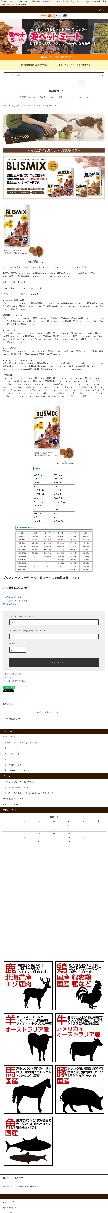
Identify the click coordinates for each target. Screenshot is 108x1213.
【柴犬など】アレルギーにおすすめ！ (19, 782)
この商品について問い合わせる (16, 601)
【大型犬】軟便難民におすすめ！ (17, 788)
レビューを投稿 (62, 712)
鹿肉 (60, 97)
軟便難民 (23, 97)
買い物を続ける (9, 604)
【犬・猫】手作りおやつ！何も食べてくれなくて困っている (28, 793)
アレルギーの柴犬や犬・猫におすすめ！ (71, 65)
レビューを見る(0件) (45, 712)
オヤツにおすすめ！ (11, 804)
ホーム (5, 106)
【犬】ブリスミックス (19, 106)
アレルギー (33, 97)
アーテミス (69, 97)
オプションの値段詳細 (12, 674)
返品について (8, 677)
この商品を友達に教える (13, 597)
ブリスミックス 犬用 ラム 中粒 (44, 106)
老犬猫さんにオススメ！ (13, 799)
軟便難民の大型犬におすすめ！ (33, 65)
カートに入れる (54, 662)
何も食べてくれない (48, 97)
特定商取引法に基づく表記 (14, 681)
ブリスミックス (82, 97)
